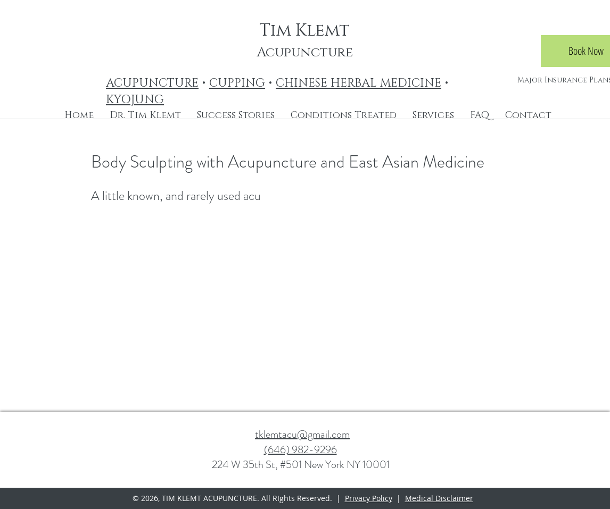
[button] (344, 115)
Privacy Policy (368, 498)
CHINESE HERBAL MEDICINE (358, 83)
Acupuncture (305, 52)
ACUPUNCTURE (152, 83)
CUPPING (237, 83)
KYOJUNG (135, 99)
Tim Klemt (304, 30)
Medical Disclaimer (439, 498)
